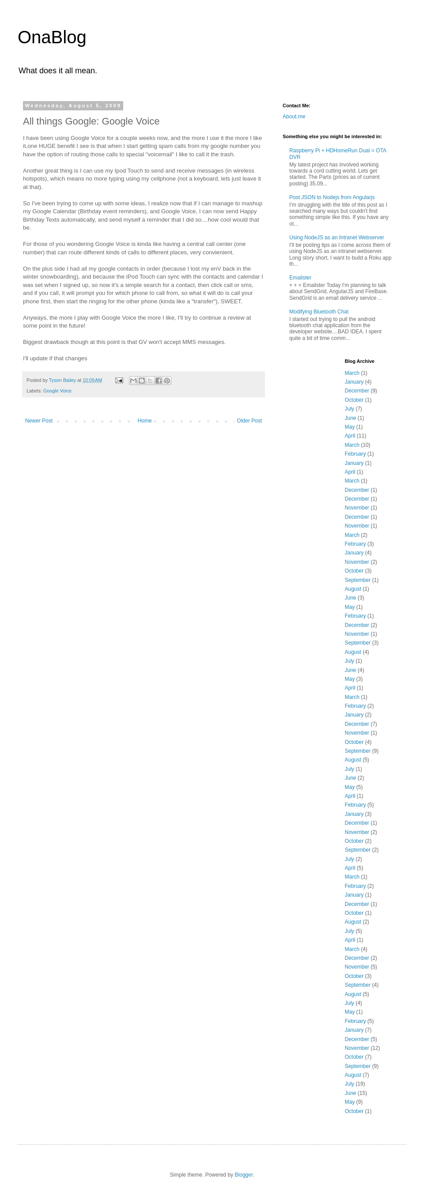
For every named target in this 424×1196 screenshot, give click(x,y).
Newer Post (39, 421)
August (353, 589)
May (350, 427)
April (350, 436)
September (358, 580)
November (357, 508)
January (354, 382)
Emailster (300, 278)
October (354, 400)
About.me (294, 116)
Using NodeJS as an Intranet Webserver (336, 237)
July (349, 409)
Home (145, 421)
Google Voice (57, 390)
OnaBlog (52, 37)
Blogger (244, 1175)
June (350, 418)
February (355, 454)
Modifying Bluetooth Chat (318, 312)
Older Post (249, 421)
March (352, 373)
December (357, 391)
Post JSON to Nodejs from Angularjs (332, 197)
